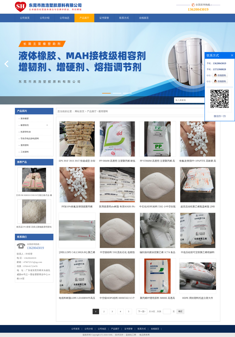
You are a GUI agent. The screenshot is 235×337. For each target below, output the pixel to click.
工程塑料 (25, 152)
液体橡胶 (25, 118)
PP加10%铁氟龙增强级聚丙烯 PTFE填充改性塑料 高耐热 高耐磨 (77, 207)
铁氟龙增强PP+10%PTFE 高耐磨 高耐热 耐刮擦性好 (197, 162)
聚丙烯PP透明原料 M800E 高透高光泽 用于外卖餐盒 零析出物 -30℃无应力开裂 (157, 299)
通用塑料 (25, 145)
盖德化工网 (131, 335)
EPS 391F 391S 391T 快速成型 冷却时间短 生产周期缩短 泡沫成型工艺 (77, 162)
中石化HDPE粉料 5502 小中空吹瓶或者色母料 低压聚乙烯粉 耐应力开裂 (157, 207)
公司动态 (64, 18)
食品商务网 (144, 335)
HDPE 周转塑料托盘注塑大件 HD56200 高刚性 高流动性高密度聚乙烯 (197, 299)
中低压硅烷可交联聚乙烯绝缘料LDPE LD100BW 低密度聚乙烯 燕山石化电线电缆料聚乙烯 (197, 253)
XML (110, 335)
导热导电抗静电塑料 (30, 138)
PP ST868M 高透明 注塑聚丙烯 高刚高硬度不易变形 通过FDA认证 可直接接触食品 (157, 162)
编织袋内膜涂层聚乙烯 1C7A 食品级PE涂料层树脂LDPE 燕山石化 (157, 253)
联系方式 (124, 18)
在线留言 (144, 18)
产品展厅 (84, 18)
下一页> (141, 311)
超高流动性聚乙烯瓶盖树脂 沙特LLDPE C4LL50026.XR (198, 207)
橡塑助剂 (25, 125)
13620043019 (198, 9)
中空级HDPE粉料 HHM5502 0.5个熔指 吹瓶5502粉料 (117, 299)
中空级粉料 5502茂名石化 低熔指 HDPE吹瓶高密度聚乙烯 (117, 253)
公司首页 (25, 18)
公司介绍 (44, 18)
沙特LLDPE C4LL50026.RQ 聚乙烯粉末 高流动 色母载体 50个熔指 (77, 253)
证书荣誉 (104, 18)
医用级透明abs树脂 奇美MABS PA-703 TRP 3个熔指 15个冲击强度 (117, 207)
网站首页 (79, 111)
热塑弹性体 (26, 132)
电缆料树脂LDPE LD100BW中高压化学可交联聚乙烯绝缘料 (77, 299)
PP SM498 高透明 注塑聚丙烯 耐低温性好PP (117, 162)
